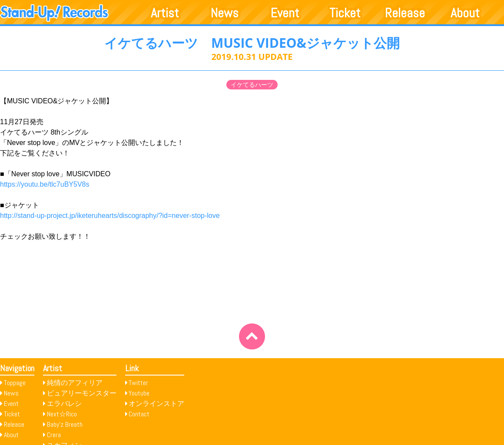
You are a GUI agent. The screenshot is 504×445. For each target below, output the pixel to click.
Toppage (15, 382)
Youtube (139, 393)
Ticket (345, 13)
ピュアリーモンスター (81, 393)
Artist (165, 13)
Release (405, 13)
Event (285, 13)
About (465, 13)
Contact (139, 414)
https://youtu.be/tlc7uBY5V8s (44, 184)
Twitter (138, 382)
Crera (54, 434)
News (225, 13)
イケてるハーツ (252, 84)
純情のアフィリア (75, 382)
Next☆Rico (62, 414)
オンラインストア (156, 403)
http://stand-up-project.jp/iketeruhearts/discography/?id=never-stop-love (110, 215)
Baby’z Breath (65, 424)
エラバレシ (64, 403)
